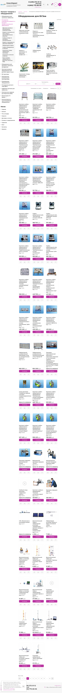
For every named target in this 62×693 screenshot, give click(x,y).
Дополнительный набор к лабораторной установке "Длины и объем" (38, 592)
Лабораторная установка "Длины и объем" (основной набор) (51, 523)
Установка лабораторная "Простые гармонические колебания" (50, 624)
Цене (40, 88)
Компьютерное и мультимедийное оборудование (6, 101)
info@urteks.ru (38, 7)
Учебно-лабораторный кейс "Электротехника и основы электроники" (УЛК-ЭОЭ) (51, 249)
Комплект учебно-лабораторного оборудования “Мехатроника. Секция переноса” (38, 428)
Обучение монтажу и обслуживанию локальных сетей (7, 29)
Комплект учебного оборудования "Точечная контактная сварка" (38, 492)
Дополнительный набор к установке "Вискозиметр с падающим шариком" (24, 560)
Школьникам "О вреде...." (6, 96)
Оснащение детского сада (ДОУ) (7, 85)
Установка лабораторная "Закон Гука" (23, 623)
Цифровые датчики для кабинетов (8, 89)
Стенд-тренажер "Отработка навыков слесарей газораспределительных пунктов (25, 394)
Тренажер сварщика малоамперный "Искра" (24, 462)
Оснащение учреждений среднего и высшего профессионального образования (8, 22)
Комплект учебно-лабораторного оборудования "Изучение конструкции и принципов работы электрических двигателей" (24, 182)
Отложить (28, 123)
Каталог (4, 111)
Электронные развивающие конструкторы (5, 78)
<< (19, 678)
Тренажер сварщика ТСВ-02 (51, 490)
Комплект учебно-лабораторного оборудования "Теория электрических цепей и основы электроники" (51, 181)
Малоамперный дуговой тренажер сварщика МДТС (51, 462)
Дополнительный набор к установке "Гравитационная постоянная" (24, 591)
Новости (4, 116)
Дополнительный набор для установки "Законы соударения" (24, 657)
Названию (45, 88)
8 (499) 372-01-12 (34, 2)
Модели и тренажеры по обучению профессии (8, 43)
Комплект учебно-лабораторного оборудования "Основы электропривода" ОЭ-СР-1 (24, 283)
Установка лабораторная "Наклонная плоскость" (50, 591)
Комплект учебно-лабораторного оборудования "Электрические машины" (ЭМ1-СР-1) (51, 320)
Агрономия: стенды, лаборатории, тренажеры (7, 51)
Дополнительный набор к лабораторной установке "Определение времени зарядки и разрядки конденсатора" (38, 525)
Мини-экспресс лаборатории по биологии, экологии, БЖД (7, 59)
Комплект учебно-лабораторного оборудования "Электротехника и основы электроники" (38, 249)
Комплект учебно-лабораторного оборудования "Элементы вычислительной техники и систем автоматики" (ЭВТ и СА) (24, 109)
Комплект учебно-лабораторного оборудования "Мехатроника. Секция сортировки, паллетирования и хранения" (51, 429)
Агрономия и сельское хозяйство (8, 55)
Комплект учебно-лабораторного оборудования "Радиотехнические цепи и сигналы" (24, 248)
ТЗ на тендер (5, 113)
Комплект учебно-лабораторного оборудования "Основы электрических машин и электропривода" (37, 321)
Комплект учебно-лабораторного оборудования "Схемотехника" (51, 106)
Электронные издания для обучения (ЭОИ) (8, 93)
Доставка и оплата (7, 118)
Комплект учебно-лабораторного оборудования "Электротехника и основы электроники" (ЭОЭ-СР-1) (24, 321)
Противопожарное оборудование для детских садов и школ (8, 71)
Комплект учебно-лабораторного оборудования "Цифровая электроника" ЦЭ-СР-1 (37, 108)
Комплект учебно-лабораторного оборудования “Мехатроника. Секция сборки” (24, 428)
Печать (59, 19)
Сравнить (24, 123)
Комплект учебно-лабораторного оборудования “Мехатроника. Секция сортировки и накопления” (38, 395)
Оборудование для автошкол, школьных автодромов (7, 66)
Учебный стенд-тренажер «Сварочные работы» (23, 492)
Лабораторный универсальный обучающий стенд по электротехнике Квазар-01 (24, 355)
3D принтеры (5, 74)
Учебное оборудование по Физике (8, 48)
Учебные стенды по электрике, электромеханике (7, 39)
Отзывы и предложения (8, 120)
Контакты (4, 127)
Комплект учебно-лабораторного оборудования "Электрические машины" (24, 216)
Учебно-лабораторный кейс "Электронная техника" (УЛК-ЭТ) (38, 215)
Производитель (45, 82)
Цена (27, 83)
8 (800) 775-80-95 (34, 5)
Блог (3, 124)
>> (52, 678)
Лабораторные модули (8, 45)
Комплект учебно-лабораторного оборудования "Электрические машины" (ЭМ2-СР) (38, 180)
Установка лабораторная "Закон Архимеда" (37, 657)
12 (49, 678)
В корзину (24, 120)
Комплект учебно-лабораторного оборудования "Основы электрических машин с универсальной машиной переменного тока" (51, 285)
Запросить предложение (20, 123)
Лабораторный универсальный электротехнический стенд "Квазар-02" (38, 354)
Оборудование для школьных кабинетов (7, 17)
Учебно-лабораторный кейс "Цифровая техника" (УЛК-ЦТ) (51, 215)
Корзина (4, 129)
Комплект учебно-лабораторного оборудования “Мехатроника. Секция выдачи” (51, 394)
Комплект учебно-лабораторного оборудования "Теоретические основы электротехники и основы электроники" (51, 145)
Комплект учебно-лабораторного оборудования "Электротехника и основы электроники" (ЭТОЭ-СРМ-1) (38, 284)
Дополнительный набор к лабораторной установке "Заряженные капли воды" (38, 625)
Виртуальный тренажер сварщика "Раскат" (38, 462)
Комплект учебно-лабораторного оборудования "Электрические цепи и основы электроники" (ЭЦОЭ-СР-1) (37, 145)
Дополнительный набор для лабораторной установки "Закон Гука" (37, 560)
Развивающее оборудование (6, 82)
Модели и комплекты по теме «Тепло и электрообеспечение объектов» (8, 34)
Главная (4, 109)
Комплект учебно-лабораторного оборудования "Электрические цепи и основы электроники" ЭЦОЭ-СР (24, 145)
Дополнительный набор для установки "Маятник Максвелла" (51, 559)
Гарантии (4, 122)
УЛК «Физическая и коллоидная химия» (24, 521)
